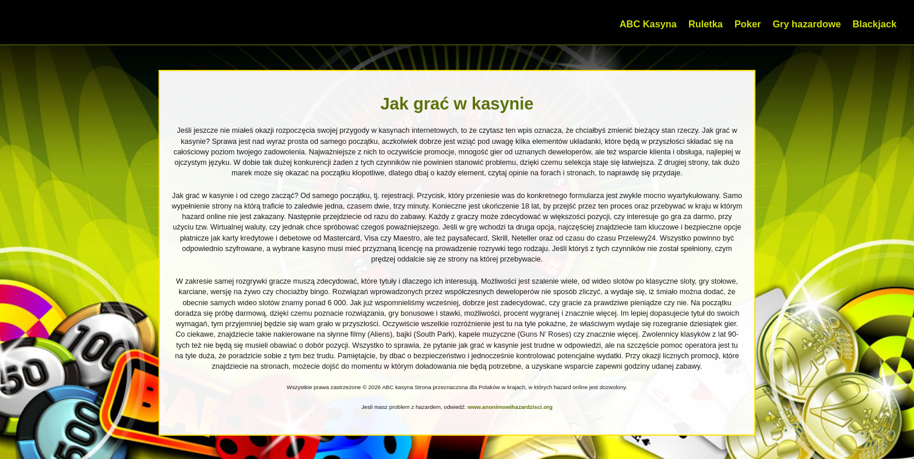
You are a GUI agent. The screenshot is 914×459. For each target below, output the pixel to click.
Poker (747, 24)
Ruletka (705, 24)
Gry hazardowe (806, 24)
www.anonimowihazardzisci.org (510, 407)
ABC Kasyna (648, 24)
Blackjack (875, 24)
